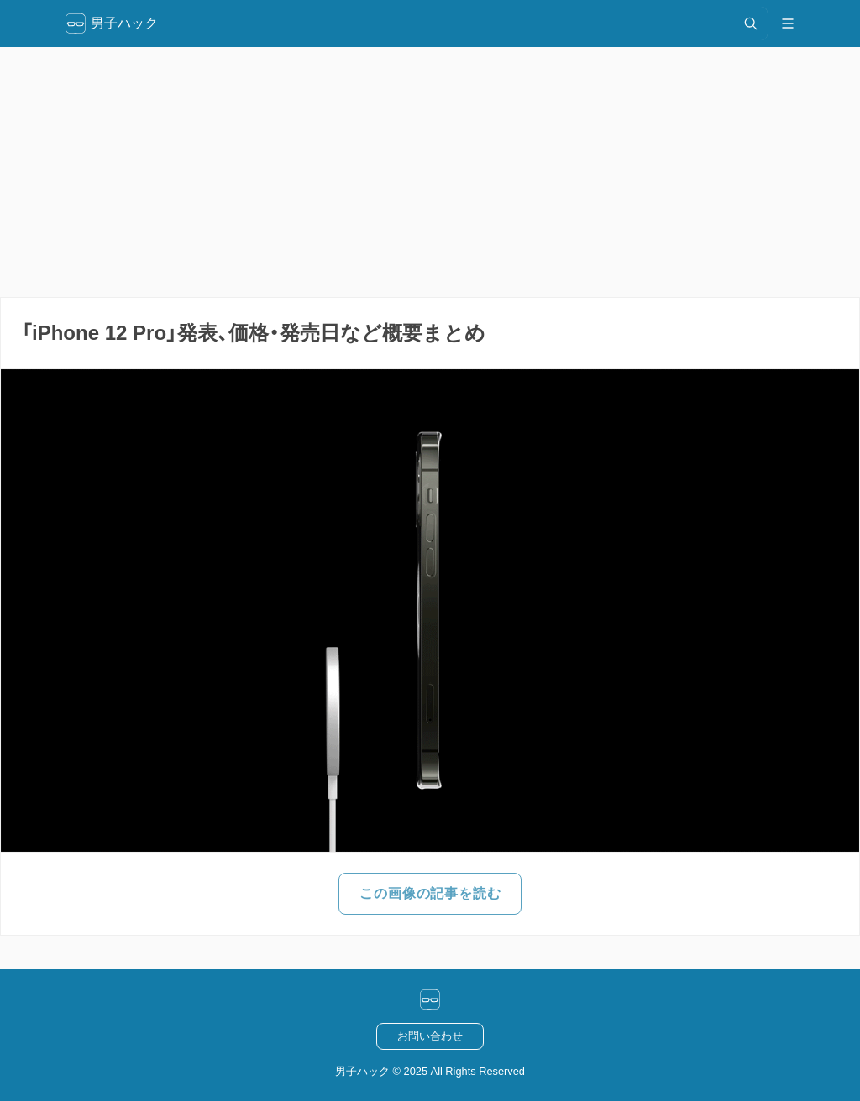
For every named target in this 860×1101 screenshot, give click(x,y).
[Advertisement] (430, 172)
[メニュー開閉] (788, 23)
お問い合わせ (430, 1036)
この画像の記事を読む (430, 893)
